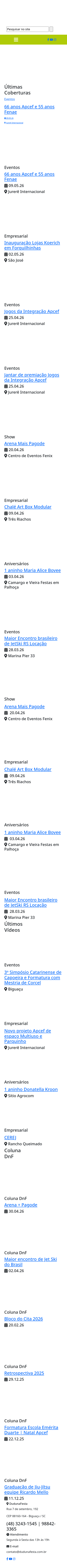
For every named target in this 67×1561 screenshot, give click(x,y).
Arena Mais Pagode (24, 443)
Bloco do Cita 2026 (23, 1319)
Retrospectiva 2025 (24, 1373)
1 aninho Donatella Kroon (31, 1089)
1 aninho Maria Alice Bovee (32, 570)
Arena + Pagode (20, 1205)
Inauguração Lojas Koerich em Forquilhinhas (32, 245)
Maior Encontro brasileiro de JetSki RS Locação (30, 640)
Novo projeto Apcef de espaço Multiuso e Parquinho (27, 1036)
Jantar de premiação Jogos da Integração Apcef (31, 377)
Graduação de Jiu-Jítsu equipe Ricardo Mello (27, 1489)
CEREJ (10, 1137)
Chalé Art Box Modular (27, 507)
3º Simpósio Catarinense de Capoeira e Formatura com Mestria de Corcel (32, 977)
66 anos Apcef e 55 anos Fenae (29, 176)
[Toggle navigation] (16, 39)
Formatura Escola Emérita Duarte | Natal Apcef (31, 1429)
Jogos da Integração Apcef (31, 311)
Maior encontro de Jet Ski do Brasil (30, 1261)
